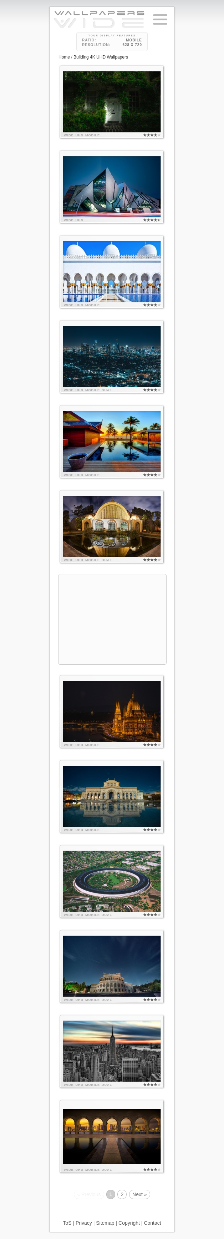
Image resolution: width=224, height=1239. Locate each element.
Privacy (84, 1223)
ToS (67, 1223)
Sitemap (105, 1223)
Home (64, 57)
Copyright (129, 1223)
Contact (152, 1223)
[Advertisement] (112, 619)
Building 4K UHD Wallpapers (100, 57)
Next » (139, 1194)
